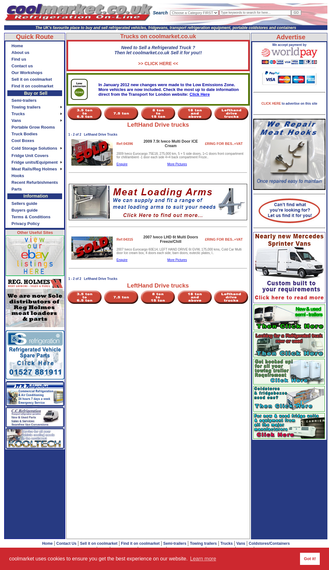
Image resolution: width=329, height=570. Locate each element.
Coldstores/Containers (269, 543)
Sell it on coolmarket (98, 543)
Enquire (122, 164)
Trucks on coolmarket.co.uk (158, 36)
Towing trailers (203, 543)
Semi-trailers (174, 543)
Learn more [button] (203, 558)
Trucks (226, 543)
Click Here (200, 94)
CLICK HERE (271, 103)
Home (47, 543)
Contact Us (66, 543)
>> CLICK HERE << (158, 63)
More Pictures (177, 164)
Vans (240, 543)
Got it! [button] (310, 558)
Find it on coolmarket (140, 543)
